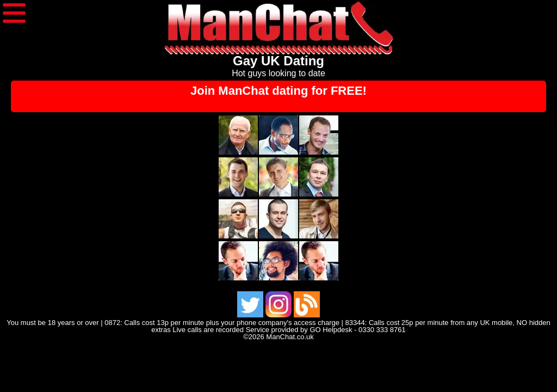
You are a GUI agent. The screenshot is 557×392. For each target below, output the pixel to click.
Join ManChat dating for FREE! (278, 90)
